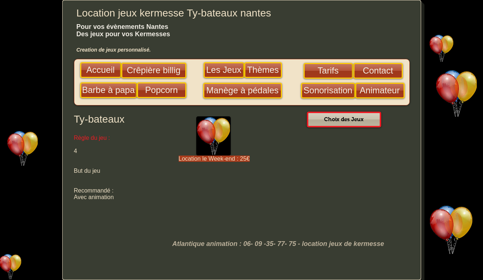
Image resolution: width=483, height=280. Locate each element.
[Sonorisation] (328, 90)
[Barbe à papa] (108, 90)
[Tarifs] (328, 71)
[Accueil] (100, 70)
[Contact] (378, 71)
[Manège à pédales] (242, 90)
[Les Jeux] (224, 70)
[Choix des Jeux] (344, 119)
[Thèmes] (263, 70)
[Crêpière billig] (153, 70)
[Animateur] (380, 90)
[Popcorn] (161, 90)
